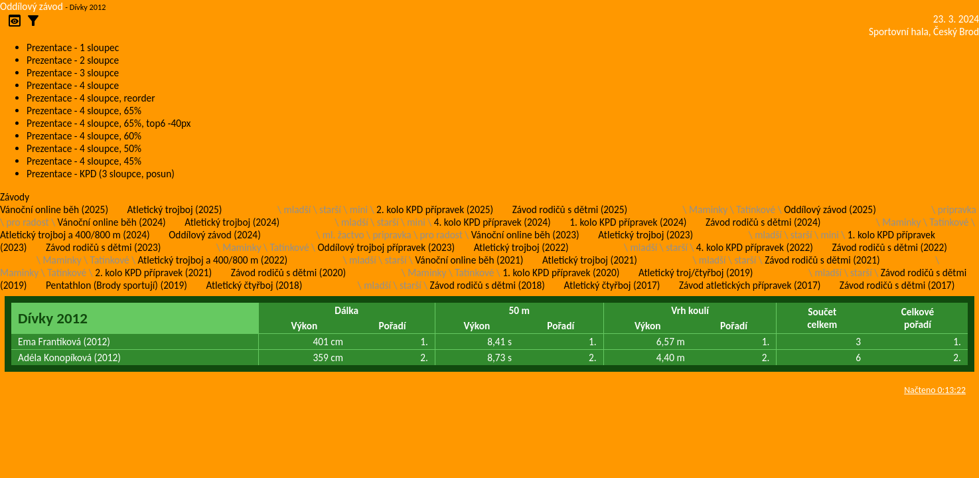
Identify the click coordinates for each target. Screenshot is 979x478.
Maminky (708, 209)
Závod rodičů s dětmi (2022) (889, 247)
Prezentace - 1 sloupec (73, 47)
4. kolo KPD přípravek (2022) (754, 247)
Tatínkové (755, 209)
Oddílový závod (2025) (830, 209)
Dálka (346, 310)
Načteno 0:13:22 (935, 390)
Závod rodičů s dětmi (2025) (569, 209)
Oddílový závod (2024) (215, 234)
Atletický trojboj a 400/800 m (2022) (213, 260)
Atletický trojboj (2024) (232, 222)
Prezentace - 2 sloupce (73, 60)
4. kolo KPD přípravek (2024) (492, 222)
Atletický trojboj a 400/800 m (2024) (75, 234)
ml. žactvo (343, 234)
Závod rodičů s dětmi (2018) (487, 285)
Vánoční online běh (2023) (525, 234)
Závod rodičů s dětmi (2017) (897, 285)
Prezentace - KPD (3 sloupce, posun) (101, 173)
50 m (519, 310)
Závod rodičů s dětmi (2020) (288, 272)
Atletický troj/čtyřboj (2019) (696, 272)
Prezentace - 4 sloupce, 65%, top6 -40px (108, 123)
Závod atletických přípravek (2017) (749, 285)
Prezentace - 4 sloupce (73, 85)
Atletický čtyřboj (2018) (254, 285)
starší (330, 209)
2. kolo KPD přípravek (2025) (434, 209)
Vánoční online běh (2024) (112, 222)
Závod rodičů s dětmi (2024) (763, 222)
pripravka (957, 209)
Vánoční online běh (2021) (469, 260)
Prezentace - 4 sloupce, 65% (84, 110)
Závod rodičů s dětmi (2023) (103, 247)
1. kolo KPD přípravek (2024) (627, 222)
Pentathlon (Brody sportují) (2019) (116, 285)
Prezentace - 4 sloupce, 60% (84, 135)
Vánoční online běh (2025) (54, 209)
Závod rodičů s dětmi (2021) (822, 260)
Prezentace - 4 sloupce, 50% (84, 148)
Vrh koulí (690, 310)
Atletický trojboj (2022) (521, 247)
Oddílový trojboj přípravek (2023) (386, 247)
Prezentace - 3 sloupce (73, 72)
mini (359, 209)
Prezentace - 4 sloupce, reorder (91, 98)
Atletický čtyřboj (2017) (612, 285)
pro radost (27, 222)
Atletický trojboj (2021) (589, 260)
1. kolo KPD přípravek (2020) (560, 272)
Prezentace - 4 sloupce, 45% (84, 161)
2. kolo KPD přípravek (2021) (153, 272)
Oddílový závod (31, 6)
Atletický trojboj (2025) (174, 209)
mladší (297, 209)
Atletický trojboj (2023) (645, 234)
